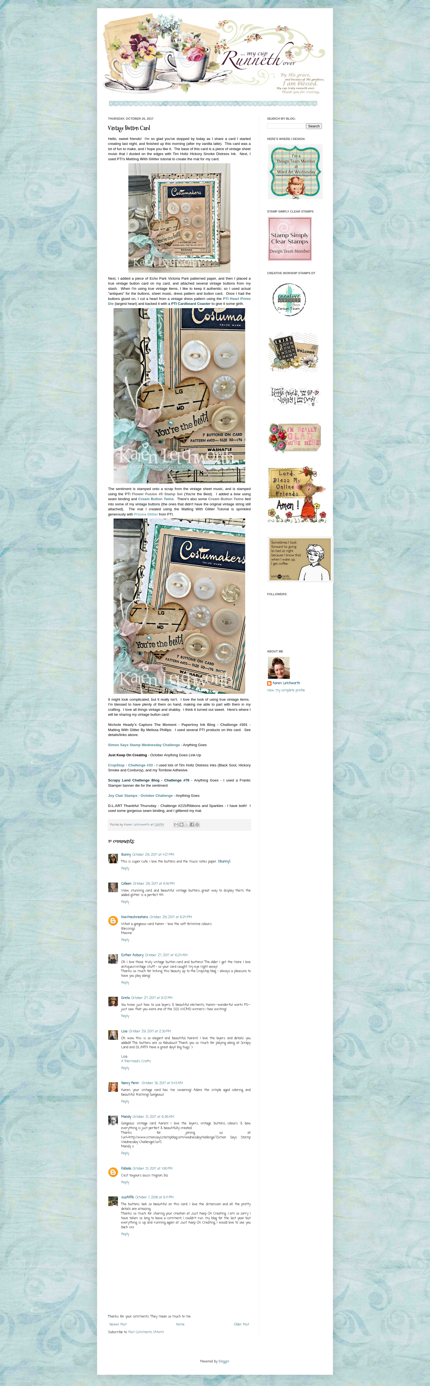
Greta (125, 998)
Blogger (224, 1361)
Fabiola (126, 1168)
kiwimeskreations (134, 917)
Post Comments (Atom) (146, 1332)
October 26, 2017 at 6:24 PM (171, 917)
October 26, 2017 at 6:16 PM (154, 883)
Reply (125, 868)
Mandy (126, 1117)
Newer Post (118, 1324)
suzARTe (127, 1197)
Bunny (126, 854)
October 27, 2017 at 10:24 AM (166, 955)
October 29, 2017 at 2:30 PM (150, 1031)
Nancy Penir (130, 1083)
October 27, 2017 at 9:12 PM (151, 998)
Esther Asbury (132, 955)
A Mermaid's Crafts (136, 1061)
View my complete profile (286, 690)
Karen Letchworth (137, 825)
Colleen (126, 883)
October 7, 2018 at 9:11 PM (154, 1197)
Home (180, 1324)
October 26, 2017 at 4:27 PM (153, 854)
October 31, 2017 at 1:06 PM (152, 1168)
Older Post (241, 1324)
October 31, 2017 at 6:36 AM (153, 1117)
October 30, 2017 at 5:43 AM (162, 1083)
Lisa (124, 1031)
